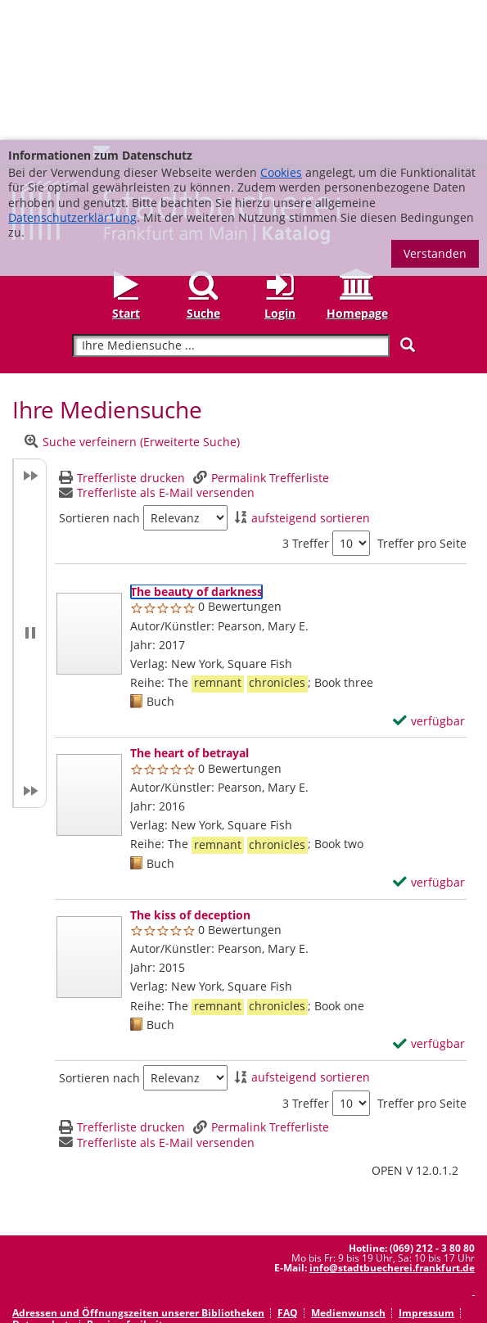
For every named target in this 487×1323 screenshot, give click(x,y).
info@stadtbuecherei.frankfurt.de (392, 1128)
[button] (29, 493)
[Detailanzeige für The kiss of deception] (190, 775)
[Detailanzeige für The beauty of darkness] (196, 451)
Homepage (357, 173)
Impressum (426, 1173)
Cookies (281, 32)
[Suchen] (407, 205)
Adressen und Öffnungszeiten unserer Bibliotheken (138, 1173)
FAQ (287, 1173)
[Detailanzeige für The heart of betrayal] (189, 613)
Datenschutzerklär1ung (72, 77)
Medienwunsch (348, 1173)
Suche (203, 173)
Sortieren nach (99, 378)
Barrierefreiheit (125, 1184)
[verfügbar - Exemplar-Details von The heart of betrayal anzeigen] (429, 742)
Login (279, 173)
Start (126, 173)
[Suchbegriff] (230, 206)
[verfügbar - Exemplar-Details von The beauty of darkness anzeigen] (429, 581)
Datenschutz (43, 1184)
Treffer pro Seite (422, 403)
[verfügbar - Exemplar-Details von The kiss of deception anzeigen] (429, 903)
